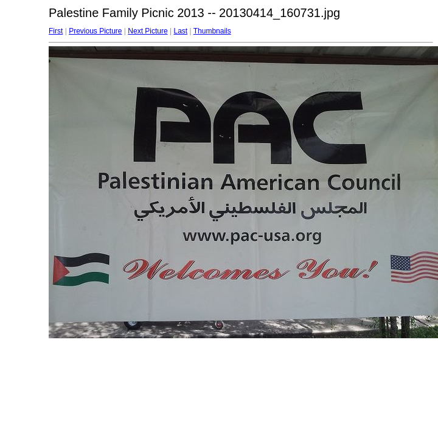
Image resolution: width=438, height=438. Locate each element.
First (56, 31)
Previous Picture (95, 31)
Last (180, 31)
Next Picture (147, 31)
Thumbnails (212, 31)
